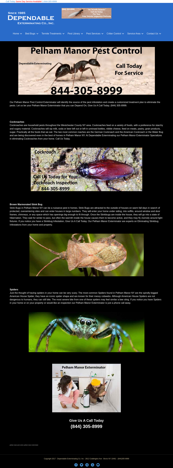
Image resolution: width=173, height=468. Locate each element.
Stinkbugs (105, 214)
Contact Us (152, 33)
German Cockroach (104, 132)
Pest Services (93, 33)
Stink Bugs (15, 208)
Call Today (10, 1)
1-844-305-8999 (49, 1)
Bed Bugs (30, 33)
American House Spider (22, 296)
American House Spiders (134, 296)
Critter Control (114, 33)
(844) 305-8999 (118, 105)
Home (16, 33)
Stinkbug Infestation (54, 221)
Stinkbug (153, 221)
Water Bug (157, 132)
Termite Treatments (51, 33)
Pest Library (74, 33)
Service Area (133, 33)
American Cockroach (134, 132)
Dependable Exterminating (102, 135)
